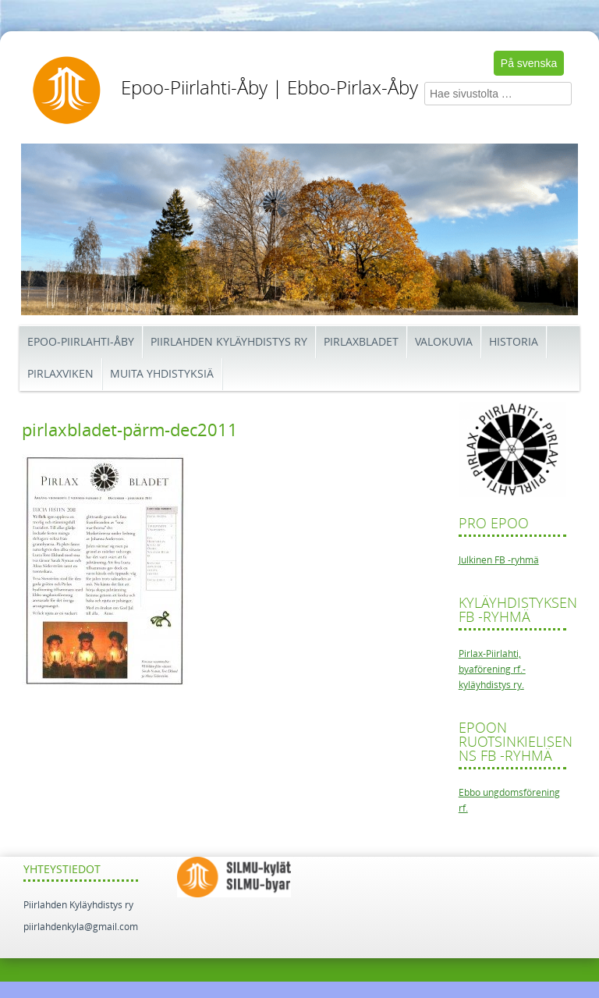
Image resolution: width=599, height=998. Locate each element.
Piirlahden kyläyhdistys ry (229, 342)
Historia (513, 342)
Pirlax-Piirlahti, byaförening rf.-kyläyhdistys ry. (492, 669)
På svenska (529, 63)
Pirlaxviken (60, 374)
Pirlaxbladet (361, 342)
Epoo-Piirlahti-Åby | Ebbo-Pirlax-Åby (269, 88)
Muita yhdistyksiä (162, 374)
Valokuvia (444, 342)
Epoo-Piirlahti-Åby (80, 342)
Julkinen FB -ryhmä (499, 560)
